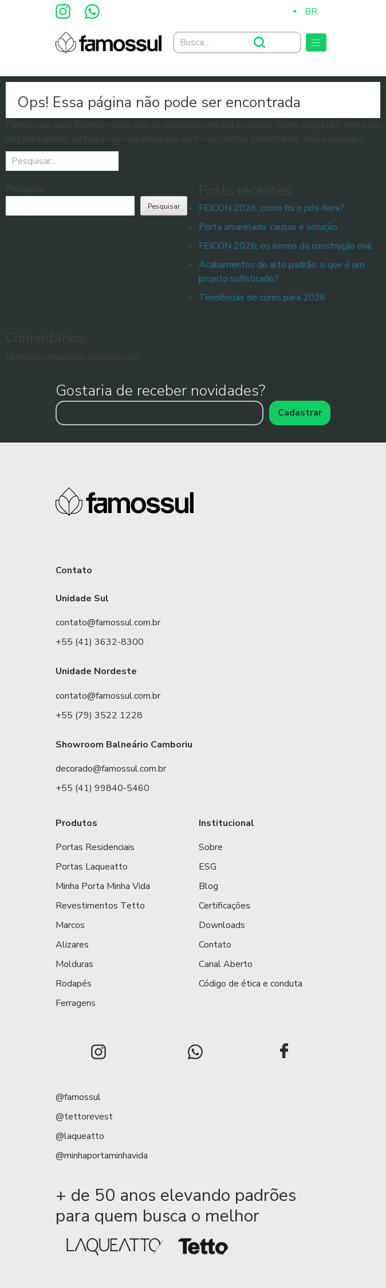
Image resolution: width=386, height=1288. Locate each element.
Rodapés (74, 983)
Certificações (224, 905)
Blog (208, 886)
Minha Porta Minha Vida (103, 886)
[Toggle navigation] (316, 42)
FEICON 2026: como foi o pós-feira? (271, 208)
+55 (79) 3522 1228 (99, 715)
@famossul (78, 1097)
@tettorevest (84, 1116)
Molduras (74, 964)
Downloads (222, 925)
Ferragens (76, 1003)
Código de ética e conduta (250, 983)
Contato (215, 944)
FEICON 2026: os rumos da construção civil (285, 246)
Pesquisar (25, 189)
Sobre (211, 847)
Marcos (70, 925)
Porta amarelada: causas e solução (268, 227)
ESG (207, 866)
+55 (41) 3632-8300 (100, 642)
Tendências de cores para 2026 (262, 297)
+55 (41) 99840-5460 (102, 788)
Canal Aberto (226, 964)
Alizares (72, 944)
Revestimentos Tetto (100, 905)
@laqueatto (80, 1136)
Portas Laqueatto (92, 866)
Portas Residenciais (95, 847)
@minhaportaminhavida (102, 1155)
